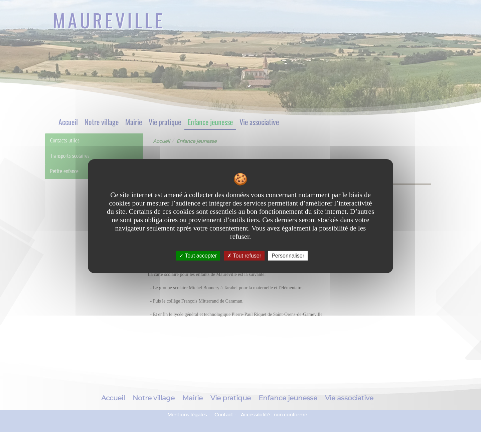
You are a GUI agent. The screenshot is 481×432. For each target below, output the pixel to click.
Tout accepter (198, 255)
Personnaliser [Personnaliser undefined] (288, 255)
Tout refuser (244, 255)
